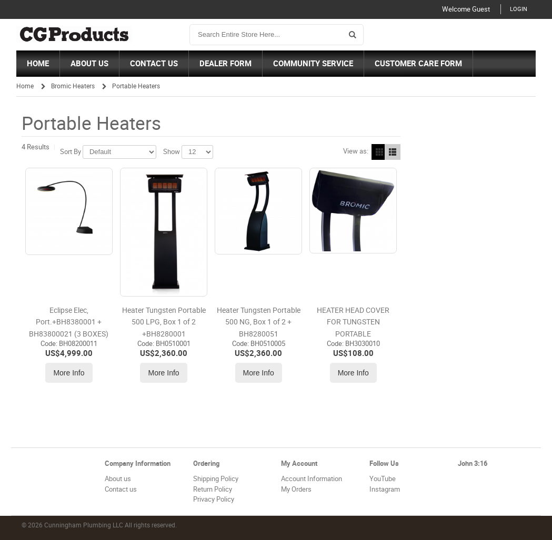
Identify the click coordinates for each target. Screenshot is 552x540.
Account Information (311, 479)
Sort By (70, 152)
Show (171, 152)
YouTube (382, 479)
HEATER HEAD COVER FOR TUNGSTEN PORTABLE (353, 322)
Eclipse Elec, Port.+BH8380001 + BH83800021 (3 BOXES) (68, 322)
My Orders (296, 489)
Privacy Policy (213, 499)
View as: (355, 151)
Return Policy (212, 489)
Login (518, 9)
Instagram (384, 489)
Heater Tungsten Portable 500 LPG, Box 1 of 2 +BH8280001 (164, 322)
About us (118, 479)
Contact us (121, 489)
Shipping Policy (215, 479)
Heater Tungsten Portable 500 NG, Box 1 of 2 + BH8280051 (258, 322)
